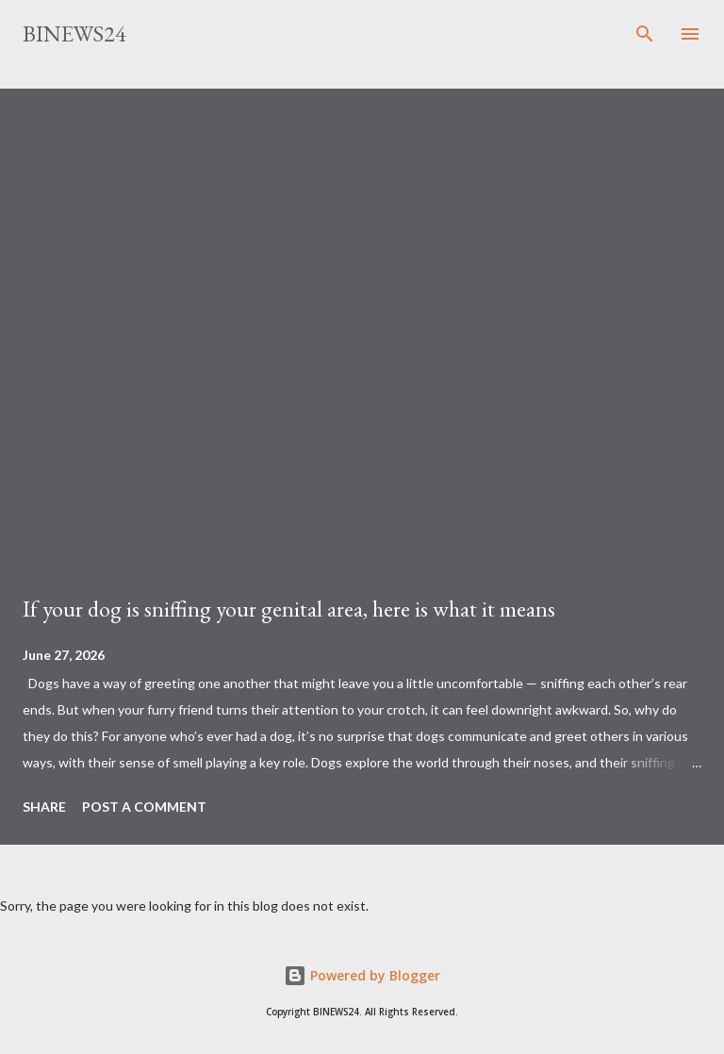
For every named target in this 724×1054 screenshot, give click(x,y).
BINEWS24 (74, 33)
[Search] (645, 34)
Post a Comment (144, 807)
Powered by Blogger (362, 975)
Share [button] (44, 807)
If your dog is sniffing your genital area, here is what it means (289, 608)
